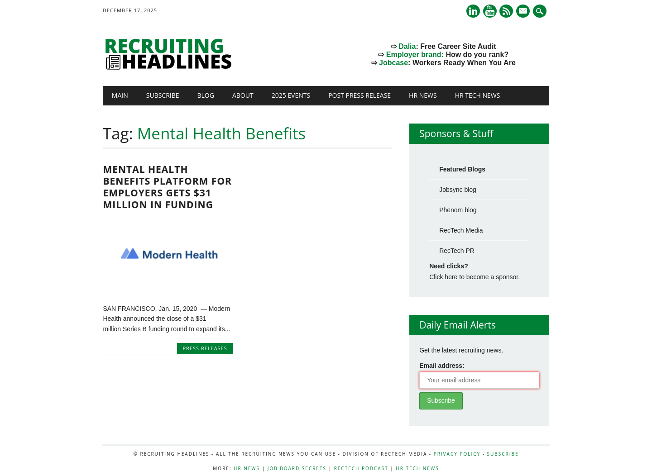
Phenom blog (458, 210)
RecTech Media (461, 230)
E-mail (524, 12)
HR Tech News (477, 95)
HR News (423, 95)
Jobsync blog (457, 189)
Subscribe (162, 95)
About (243, 95)
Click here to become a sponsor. (474, 277)
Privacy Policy (457, 454)
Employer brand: (415, 54)
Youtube (490, 11)
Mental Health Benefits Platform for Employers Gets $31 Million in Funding (167, 187)
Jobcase (393, 63)
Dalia (407, 46)
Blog (205, 95)
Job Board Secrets (297, 468)
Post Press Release (359, 95)
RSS (506, 11)
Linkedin (473, 11)
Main (120, 95)
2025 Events (291, 95)
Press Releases (204, 348)
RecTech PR (457, 250)
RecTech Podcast (361, 468)
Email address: (442, 365)
